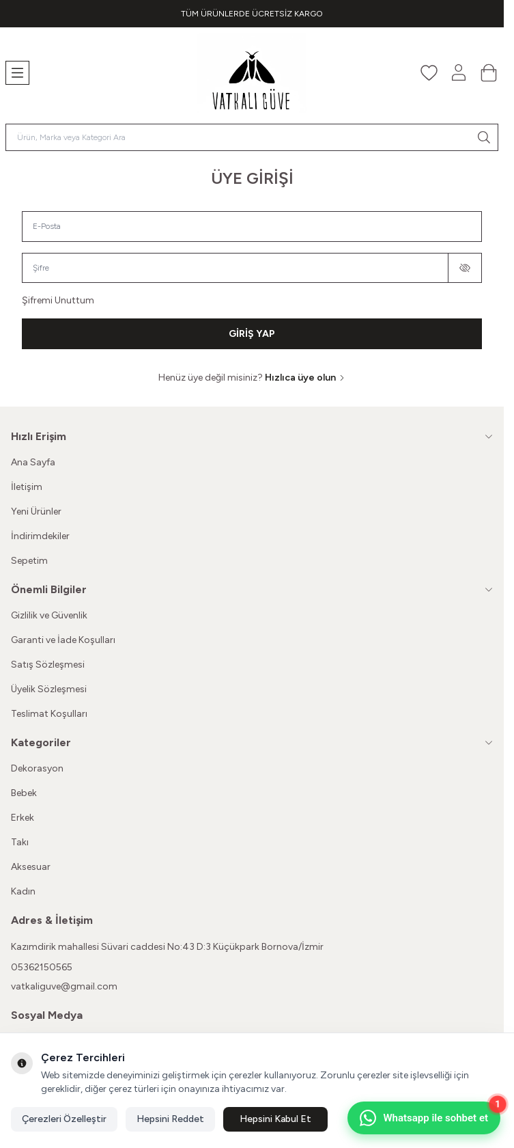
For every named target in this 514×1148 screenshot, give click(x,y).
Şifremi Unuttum (58, 300)
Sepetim (29, 560)
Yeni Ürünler (36, 511)
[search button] (484, 137)
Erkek (22, 817)
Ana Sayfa (33, 462)
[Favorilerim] (428, 72)
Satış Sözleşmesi (48, 664)
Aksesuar (31, 867)
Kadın (23, 891)
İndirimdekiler (40, 536)
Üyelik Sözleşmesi (49, 689)
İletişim (26, 487)
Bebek (24, 793)
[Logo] (251, 73)
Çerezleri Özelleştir (64, 1119)
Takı (20, 842)
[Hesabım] (458, 72)
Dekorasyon (37, 768)
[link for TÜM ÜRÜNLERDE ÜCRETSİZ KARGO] (252, 13)
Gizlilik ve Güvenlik (49, 615)
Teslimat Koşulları (49, 714)
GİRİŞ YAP (252, 334)
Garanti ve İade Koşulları (63, 640)
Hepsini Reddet (170, 1119)
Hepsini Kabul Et (275, 1119)
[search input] (251, 137)
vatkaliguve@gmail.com (64, 986)
